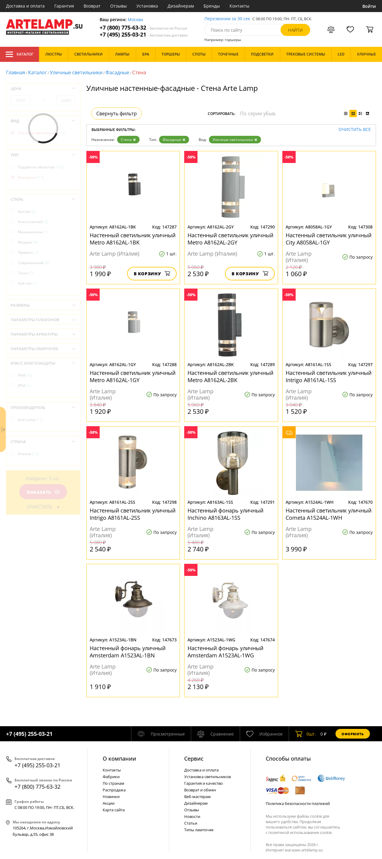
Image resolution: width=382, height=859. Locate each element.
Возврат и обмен (200, 790)
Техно (26, 273)
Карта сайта (114, 810)
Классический (33, 221)
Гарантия (64, 6)
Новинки (111, 796)
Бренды (212, 6)
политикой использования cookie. (300, 832)
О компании (119, 758)
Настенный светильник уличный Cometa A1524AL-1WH (328, 514)
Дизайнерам (181, 6)
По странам (113, 783)
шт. (305, 733)
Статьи (190, 823)
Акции (108, 803)
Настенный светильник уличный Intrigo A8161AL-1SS (328, 376)
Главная (15, 72)
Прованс (28, 252)
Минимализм (33, 232)
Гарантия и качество (203, 783)
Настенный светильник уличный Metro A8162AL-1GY (132, 376)
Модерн (27, 242)
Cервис (194, 758)
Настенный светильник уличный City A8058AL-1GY (328, 239)
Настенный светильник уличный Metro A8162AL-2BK (230, 376)
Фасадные (117, 72)
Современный (33, 262)
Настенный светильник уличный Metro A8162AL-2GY (230, 239)
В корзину (152, 273)
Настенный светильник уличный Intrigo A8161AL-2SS (132, 514)
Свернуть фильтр (116, 113)
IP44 (25, 375)
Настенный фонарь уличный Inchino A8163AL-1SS (225, 514)
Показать (43, 492)
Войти (369, 6)
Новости (192, 816)
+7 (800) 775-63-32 (143, 27)
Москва (135, 19)
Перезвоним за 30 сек (227, 18)
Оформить (353, 734)
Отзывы (118, 6)
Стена (128, 139)
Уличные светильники (76, 72)
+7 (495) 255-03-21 (144, 34)
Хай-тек (27, 283)
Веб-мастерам (197, 796)
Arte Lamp (30, 419)
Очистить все (355, 129)
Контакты (239, 6)
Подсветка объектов (41, 167)
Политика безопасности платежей (298, 803)
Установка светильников (207, 776)
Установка (147, 6)
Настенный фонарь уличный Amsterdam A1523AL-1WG (225, 651)
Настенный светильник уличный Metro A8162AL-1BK (132, 239)
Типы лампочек (199, 829)
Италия (28, 453)
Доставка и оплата (25, 6)
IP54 (24, 385)
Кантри (27, 211)
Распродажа (114, 790)
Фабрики (111, 776)
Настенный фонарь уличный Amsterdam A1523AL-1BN (127, 651)
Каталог (19, 54)
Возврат (92, 6)
